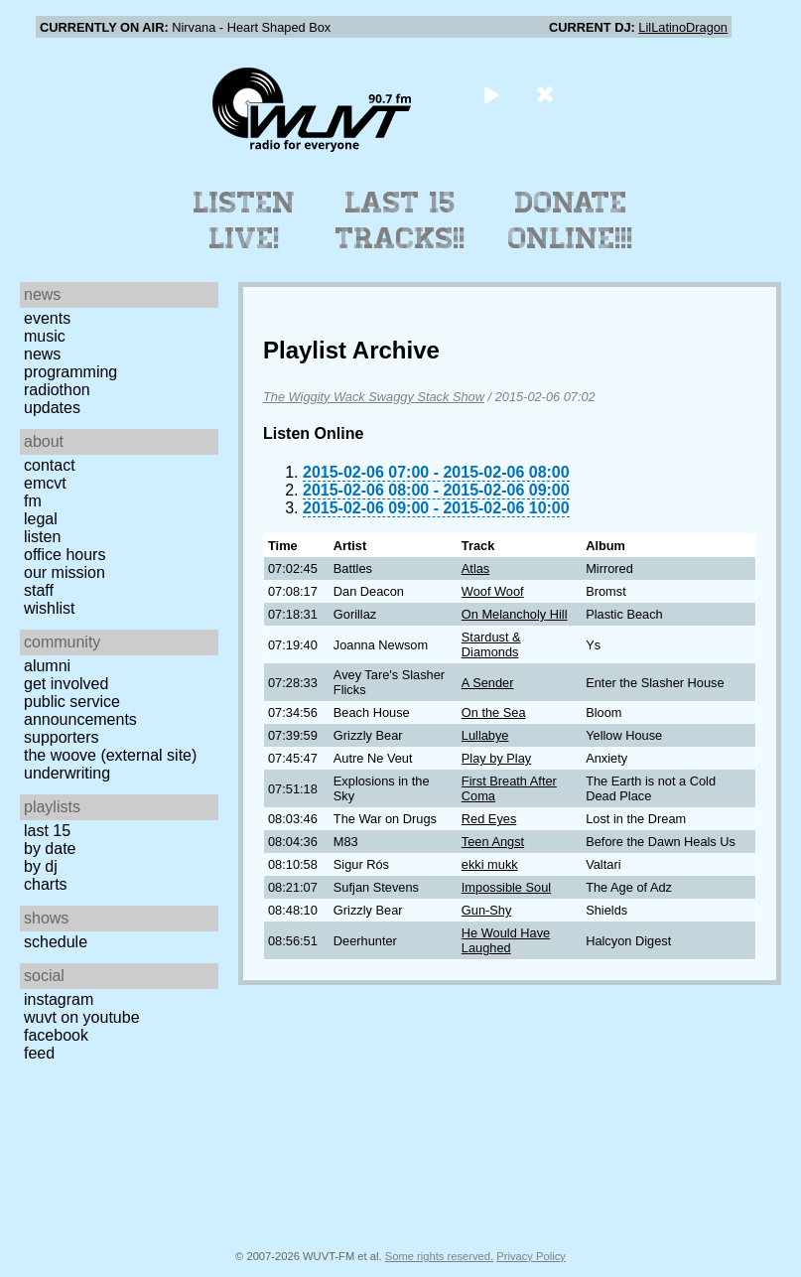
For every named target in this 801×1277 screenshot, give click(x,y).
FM (33, 501)
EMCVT (45, 483)
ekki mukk (490, 864)
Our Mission (64, 572)
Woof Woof (493, 591)
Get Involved (66, 683)
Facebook (56, 1035)
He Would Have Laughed (506, 940)
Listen (42, 536)
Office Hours (64, 554)
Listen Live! (245, 220)
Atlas (475, 568)
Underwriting (67, 773)
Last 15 (47, 830)
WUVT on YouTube (82, 1017)
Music (45, 336)
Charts (45, 884)
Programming (70, 371)
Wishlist (49, 608)
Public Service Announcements (80, 710)
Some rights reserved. (439, 1256)
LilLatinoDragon (683, 27)
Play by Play (496, 758)
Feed (39, 1053)
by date (49, 848)
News (42, 354)
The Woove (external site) (110, 755)
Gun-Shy (487, 910)
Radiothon (57, 389)
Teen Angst (493, 841)
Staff (39, 590)
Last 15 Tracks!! (400, 220)
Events (47, 318)
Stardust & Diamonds (491, 644)
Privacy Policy (531, 1256)
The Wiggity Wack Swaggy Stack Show (373, 396)
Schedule (55, 941)
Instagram (58, 999)
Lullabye (485, 735)
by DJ (41, 866)
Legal (41, 518)
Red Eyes (489, 818)
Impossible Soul (506, 887)
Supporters (61, 737)
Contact (49, 465)
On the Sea (494, 712)
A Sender (488, 682)
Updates (52, 407)
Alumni (47, 665)
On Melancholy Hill (515, 614)
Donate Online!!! (570, 220)
